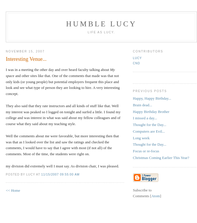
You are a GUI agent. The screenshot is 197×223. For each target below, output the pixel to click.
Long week (141, 138)
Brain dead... (142, 105)
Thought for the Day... (149, 125)
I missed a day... (145, 118)
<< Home (13, 190)
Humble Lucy (101, 24)
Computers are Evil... (149, 131)
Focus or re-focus (146, 151)
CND (136, 63)
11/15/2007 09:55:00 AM (60, 174)
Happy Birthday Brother (151, 111)
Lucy (137, 58)
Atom (155, 196)
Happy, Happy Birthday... (152, 98)
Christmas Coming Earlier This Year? (161, 158)
